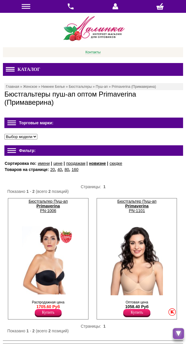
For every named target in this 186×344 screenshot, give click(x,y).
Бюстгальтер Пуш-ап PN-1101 (137, 206)
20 (52, 169)
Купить (48, 312)
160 (75, 169)
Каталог (23, 69)
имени (44, 163)
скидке (115, 163)
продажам (76, 163)
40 (60, 169)
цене (57, 163)
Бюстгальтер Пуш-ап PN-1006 (48, 206)
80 (67, 169)
